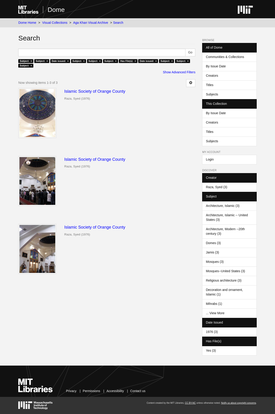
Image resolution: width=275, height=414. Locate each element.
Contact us (137, 391)
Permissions (91, 391)
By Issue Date (216, 66)
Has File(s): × (128, 61)
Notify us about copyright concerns (238, 403)
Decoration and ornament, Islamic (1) (224, 292)
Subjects (212, 94)
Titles (209, 85)
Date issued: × (60, 61)
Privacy (71, 391)
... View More (215, 313)
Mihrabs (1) (214, 304)
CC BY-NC (190, 403)
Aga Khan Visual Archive (90, 22)
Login (210, 159)
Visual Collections (54, 22)
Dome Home (27, 22)
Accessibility (115, 391)
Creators (212, 75)
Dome (56, 9)
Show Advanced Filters (179, 72)
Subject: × (26, 61)
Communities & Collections (225, 57)
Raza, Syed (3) (216, 187)
